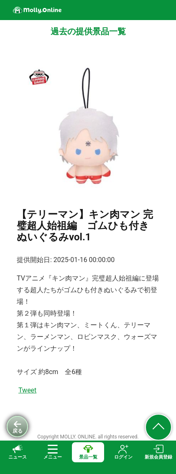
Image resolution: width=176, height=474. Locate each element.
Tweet (27, 390)
